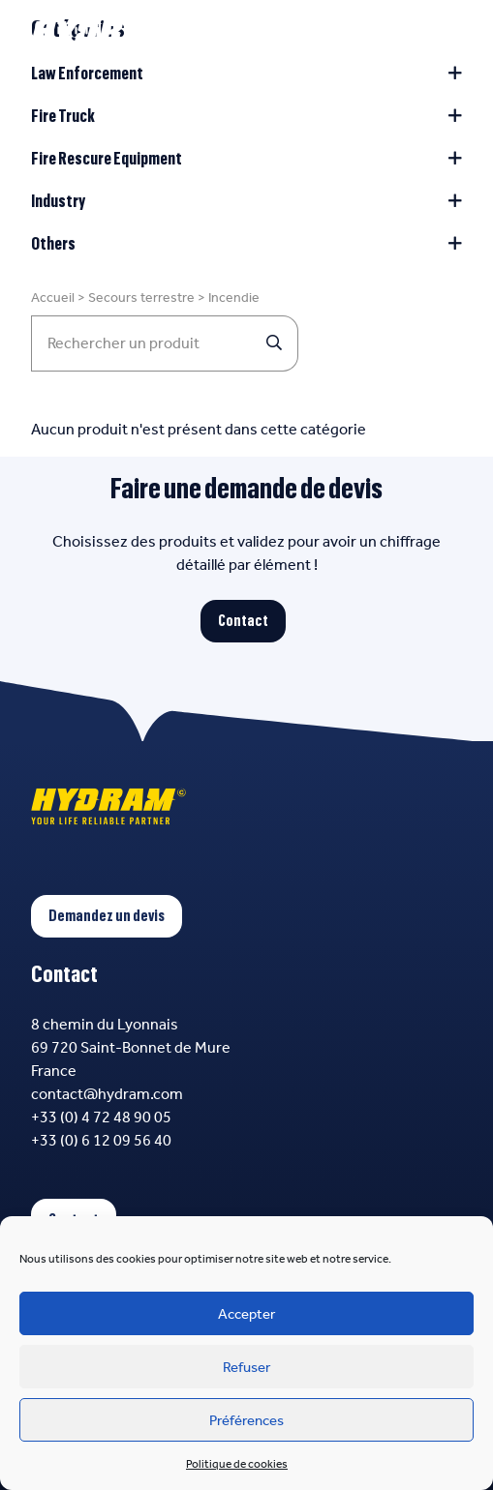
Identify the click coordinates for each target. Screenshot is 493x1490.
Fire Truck (246, 116)
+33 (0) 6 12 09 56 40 (101, 1140)
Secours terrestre (141, 297)
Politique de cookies (237, 1464)
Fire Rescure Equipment (246, 158)
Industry (246, 201)
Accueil (53, 297)
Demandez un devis (106, 916)
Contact (243, 621)
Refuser (246, 1367)
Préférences (246, 1420)
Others (246, 243)
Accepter (246, 1314)
